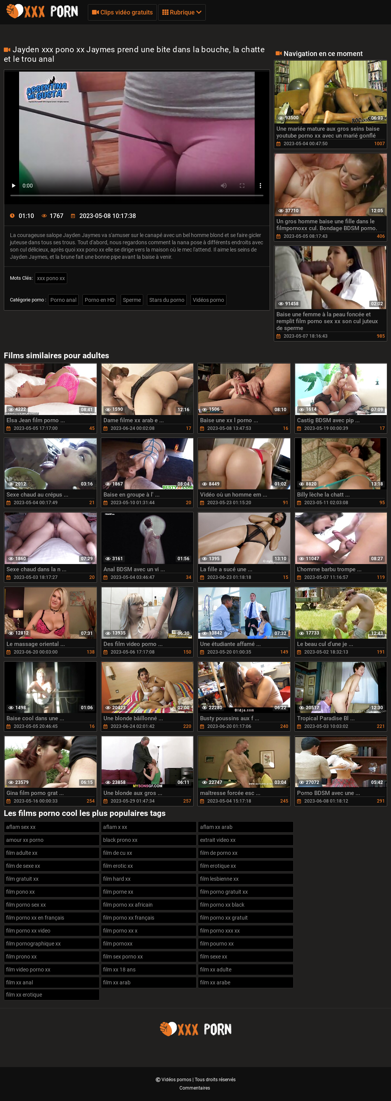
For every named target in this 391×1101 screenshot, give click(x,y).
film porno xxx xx (220, 931)
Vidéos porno (208, 300)
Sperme (132, 300)
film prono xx (21, 957)
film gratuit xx (22, 879)
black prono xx (120, 840)
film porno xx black (222, 905)
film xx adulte (215, 969)
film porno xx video (28, 931)
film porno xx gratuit (224, 918)
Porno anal (63, 300)
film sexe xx (213, 957)
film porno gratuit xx (224, 892)
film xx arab (117, 982)
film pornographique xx (33, 944)
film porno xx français (128, 918)
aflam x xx (115, 827)
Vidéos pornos (177, 1079)
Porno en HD (100, 300)
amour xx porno (25, 840)
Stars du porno (166, 300)
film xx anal (19, 982)
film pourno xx (217, 944)
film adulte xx (21, 853)
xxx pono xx (51, 278)
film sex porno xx (123, 957)
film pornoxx (117, 944)
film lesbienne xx (219, 879)
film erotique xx (218, 866)
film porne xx (118, 892)
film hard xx (117, 879)
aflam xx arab (216, 827)
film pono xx (20, 892)
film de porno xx (219, 853)
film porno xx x (120, 931)
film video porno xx (28, 969)
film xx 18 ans (119, 969)
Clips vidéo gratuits (122, 12)
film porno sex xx (26, 905)
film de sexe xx (23, 866)
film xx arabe (215, 982)
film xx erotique (24, 995)
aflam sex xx (21, 827)
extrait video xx (218, 840)
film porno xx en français (35, 918)
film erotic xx (118, 866)
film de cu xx (117, 853)
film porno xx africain (128, 905)
